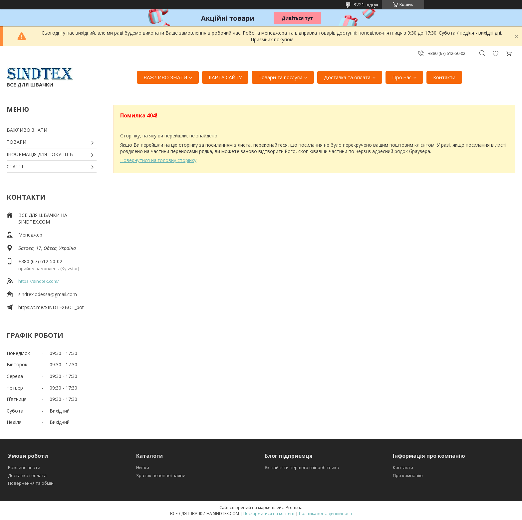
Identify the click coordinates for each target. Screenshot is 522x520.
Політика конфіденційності (325, 513)
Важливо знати (24, 467)
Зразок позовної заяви (160, 475)
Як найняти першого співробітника (302, 467)
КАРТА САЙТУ (225, 77)
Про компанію (408, 475)
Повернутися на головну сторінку (158, 160)
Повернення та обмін (31, 483)
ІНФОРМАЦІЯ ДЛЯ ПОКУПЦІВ (40, 154)
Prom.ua (294, 507)
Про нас (401, 77)
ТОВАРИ (16, 142)
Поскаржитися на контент (269, 513)
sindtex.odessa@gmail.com (47, 294)
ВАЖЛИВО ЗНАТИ (165, 77)
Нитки (142, 467)
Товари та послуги (280, 77)
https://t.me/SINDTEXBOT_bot (51, 307)
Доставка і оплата (27, 475)
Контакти (444, 77)
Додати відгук (495, 53)
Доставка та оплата (347, 77)
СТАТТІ (15, 166)
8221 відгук (366, 4)
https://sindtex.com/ (38, 281)
